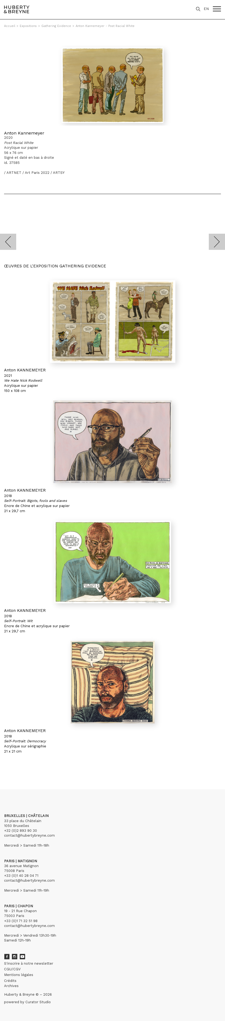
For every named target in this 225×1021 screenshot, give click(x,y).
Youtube (22, 956)
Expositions (28, 26)
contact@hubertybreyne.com (29, 835)
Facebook (6, 956)
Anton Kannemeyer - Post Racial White (105, 26)
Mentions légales (18, 975)
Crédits (10, 981)
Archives (11, 986)
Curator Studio (38, 1002)
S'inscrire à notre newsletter (28, 963)
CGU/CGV (12, 969)
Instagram (14, 956)
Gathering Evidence (56, 26)
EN (206, 9)
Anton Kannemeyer (24, 133)
